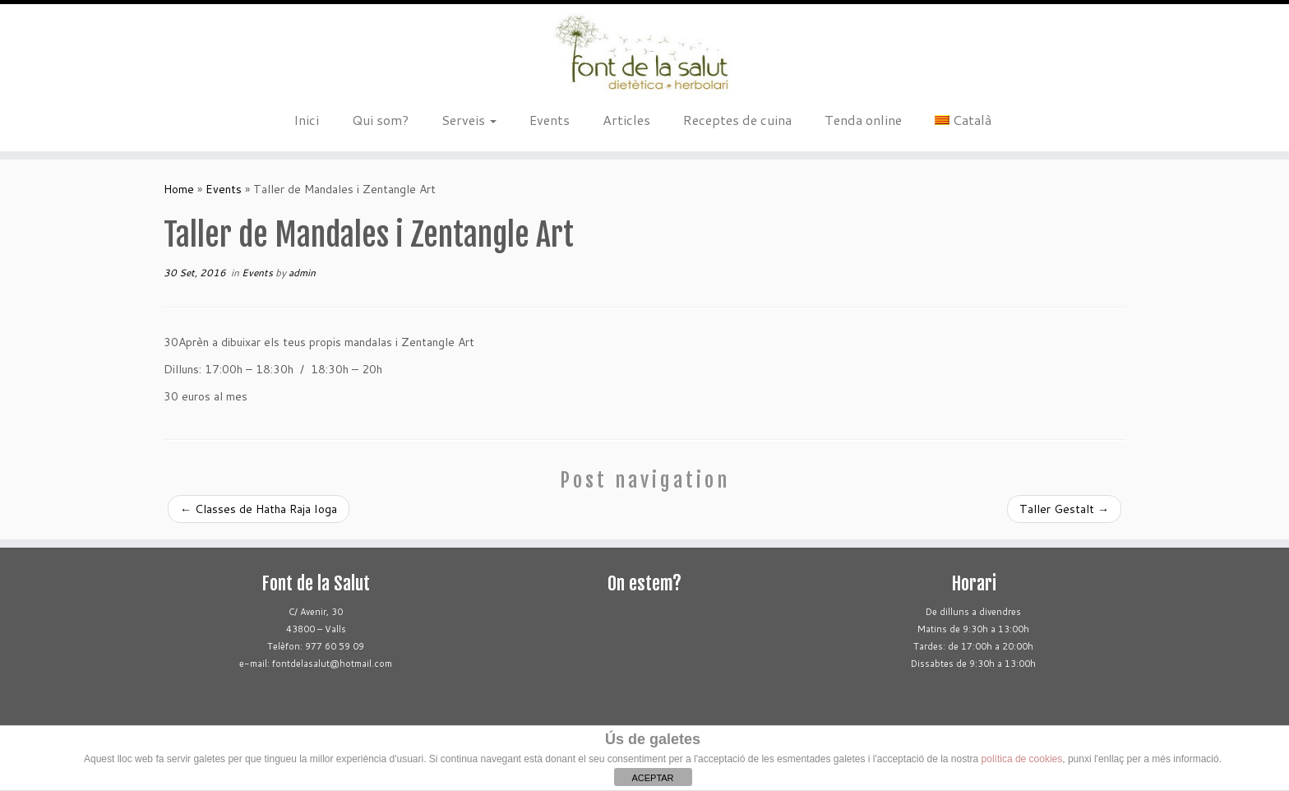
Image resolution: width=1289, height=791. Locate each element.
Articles (626, 119)
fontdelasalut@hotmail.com (332, 663)
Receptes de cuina (737, 119)
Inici (306, 119)
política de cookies (1022, 759)
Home (179, 189)
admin (302, 273)
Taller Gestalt (1064, 509)
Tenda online (863, 119)
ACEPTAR (652, 778)
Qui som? (380, 119)
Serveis (469, 119)
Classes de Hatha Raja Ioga (258, 509)
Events (549, 119)
